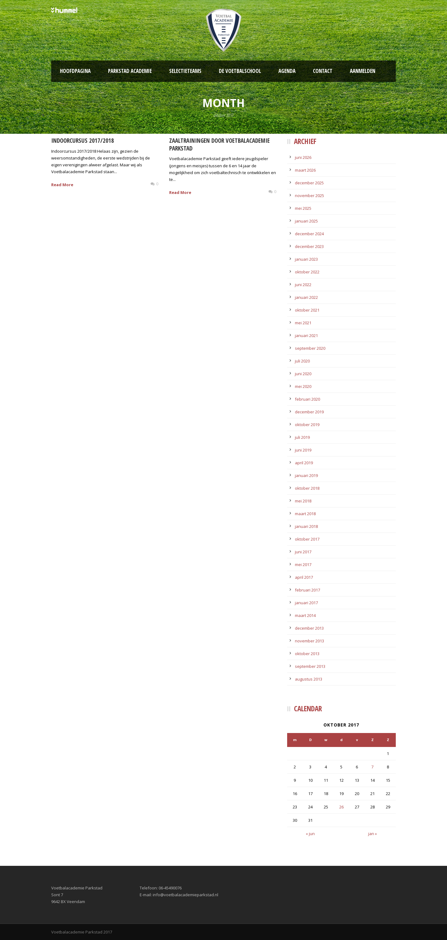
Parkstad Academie (130, 70)
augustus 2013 (308, 679)
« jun (310, 833)
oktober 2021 (307, 310)
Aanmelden (362, 70)
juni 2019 (303, 450)
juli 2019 (302, 437)
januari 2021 (306, 335)
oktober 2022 (307, 272)
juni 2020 (303, 373)
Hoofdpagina (75, 70)
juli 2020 (302, 361)
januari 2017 (306, 602)
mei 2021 (303, 323)
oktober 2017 (307, 539)
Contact (322, 70)
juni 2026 (303, 157)
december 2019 (309, 412)
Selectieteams (185, 70)
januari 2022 (306, 297)
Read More (62, 184)
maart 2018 (305, 513)
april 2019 (304, 463)
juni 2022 (303, 284)
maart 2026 (305, 170)
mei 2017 (303, 564)
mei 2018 (303, 501)
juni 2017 (303, 552)
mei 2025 (303, 208)
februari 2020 (307, 399)
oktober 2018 (307, 488)
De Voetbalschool (240, 70)
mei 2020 (303, 386)
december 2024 (309, 233)
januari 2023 (306, 259)
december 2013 (309, 628)
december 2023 (309, 246)
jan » (372, 833)
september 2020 (310, 348)
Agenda (287, 70)
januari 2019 (306, 475)
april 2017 (304, 577)
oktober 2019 (307, 424)
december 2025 (309, 183)
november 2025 (309, 195)
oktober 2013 (307, 653)
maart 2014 (305, 615)
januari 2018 (306, 526)
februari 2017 (307, 590)
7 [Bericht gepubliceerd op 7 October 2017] (372, 767)
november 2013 (309, 641)
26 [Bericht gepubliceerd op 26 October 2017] (341, 807)
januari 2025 (306, 221)
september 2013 (310, 666)
